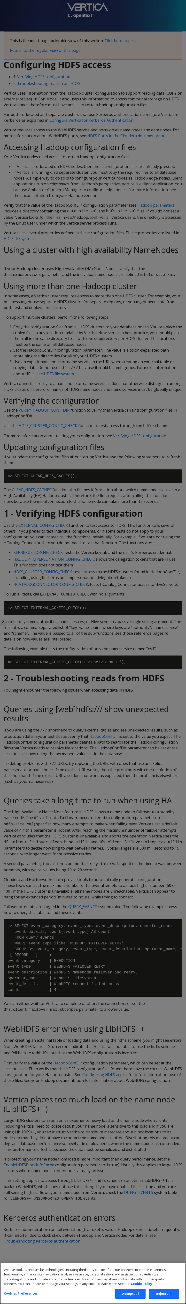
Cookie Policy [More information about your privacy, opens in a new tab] (141, 1291)
